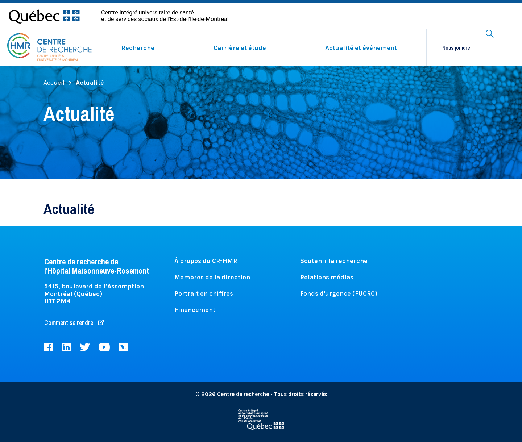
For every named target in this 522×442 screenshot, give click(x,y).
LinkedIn (66, 347)
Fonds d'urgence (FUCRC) (338, 293)
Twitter (85, 347)
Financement (194, 309)
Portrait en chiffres (203, 293)
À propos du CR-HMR (205, 260)
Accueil (57, 82)
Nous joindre (456, 48)
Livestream (123, 347)
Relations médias (326, 277)
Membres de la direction (212, 277)
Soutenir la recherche (334, 260)
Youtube (104, 347)
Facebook (48, 347)
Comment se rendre (74, 322)
